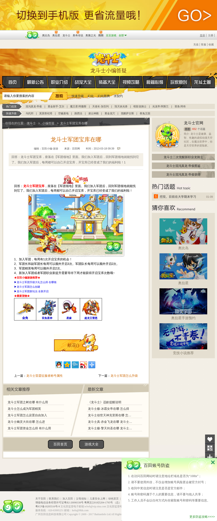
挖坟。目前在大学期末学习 (178, 196)
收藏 (211, 44)
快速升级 (78, 96)
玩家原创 (178, 82)
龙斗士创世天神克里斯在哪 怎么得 (110, 415)
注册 (210, 35)
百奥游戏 (13, 32)
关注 (210, 448)
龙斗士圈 (202, 78)
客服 (203, 44)
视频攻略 (131, 82)
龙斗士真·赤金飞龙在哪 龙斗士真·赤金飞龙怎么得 (110, 421)
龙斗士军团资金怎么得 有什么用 (29, 428)
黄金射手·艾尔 (56, 106)
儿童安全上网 (97, 498)
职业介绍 (59, 82)
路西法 (78, 113)
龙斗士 (108, 58)
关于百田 (40, 498)
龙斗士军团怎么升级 (124, 375)
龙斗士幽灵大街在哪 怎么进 (26, 421)
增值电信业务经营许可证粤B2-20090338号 (59, 502)
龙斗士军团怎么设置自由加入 (27, 415)
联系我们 (54, 498)
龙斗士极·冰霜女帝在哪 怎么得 (108, 408)
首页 (2, 82)
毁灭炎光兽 (121, 106)
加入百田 (67, 498)
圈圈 (187, 129)
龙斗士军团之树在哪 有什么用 (28, 402)
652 (194, 129)
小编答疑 (48, 123)
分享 (210, 457)
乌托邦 (29, 113)
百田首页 (60, 444)
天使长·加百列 (100, 106)
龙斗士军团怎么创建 (28, 286)
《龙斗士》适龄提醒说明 (104, 402)
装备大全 (107, 82)
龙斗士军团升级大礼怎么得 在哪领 (36, 282)
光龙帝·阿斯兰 (160, 106)
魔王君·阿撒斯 (78, 106)
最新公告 (35, 82)
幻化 (91, 96)
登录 (202, 35)
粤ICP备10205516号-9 (47, 506)
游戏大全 (92, 444)
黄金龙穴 (110, 113)
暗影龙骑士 (139, 106)
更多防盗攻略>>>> (202, 516)
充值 (196, 44)
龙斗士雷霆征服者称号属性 (44, 375)
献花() (73, 345)
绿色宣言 (113, 498)
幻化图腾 (104, 96)
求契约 (118, 96)
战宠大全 (83, 82)
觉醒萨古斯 (127, 113)
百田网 (32, 35)
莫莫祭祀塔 (45, 113)
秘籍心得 (155, 82)
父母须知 (81, 498)
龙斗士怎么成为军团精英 (24, 408)
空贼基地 (63, 113)
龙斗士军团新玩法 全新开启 (33, 291)
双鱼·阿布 (180, 106)
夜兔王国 (145, 113)
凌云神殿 (93, 113)
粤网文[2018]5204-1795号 (98, 502)
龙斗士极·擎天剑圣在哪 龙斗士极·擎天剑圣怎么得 (110, 428)
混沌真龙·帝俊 (34, 106)
